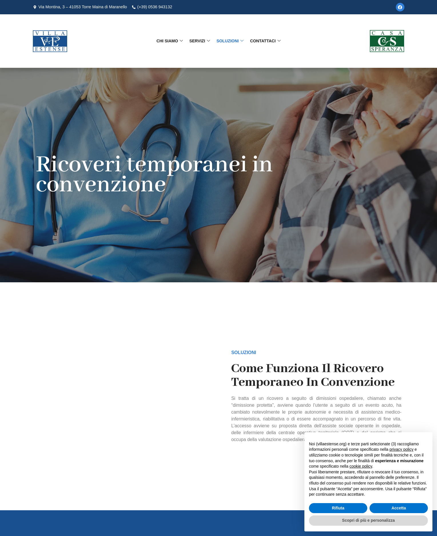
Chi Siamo (170, 41)
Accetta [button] (399, 508)
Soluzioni (229, 41)
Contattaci (264, 41)
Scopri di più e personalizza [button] (368, 520)
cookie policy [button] (361, 466)
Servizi (199, 41)
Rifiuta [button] (338, 508)
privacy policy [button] (402, 449)
